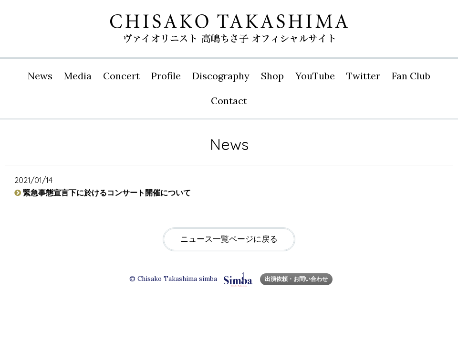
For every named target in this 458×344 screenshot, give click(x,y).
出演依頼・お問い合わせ (296, 278)
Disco (221, 76)
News (40, 76)
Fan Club (411, 76)
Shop (272, 76)
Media (78, 76)
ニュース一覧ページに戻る (229, 239)
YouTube (315, 76)
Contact (229, 101)
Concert (121, 76)
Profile (166, 76)
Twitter (363, 76)
